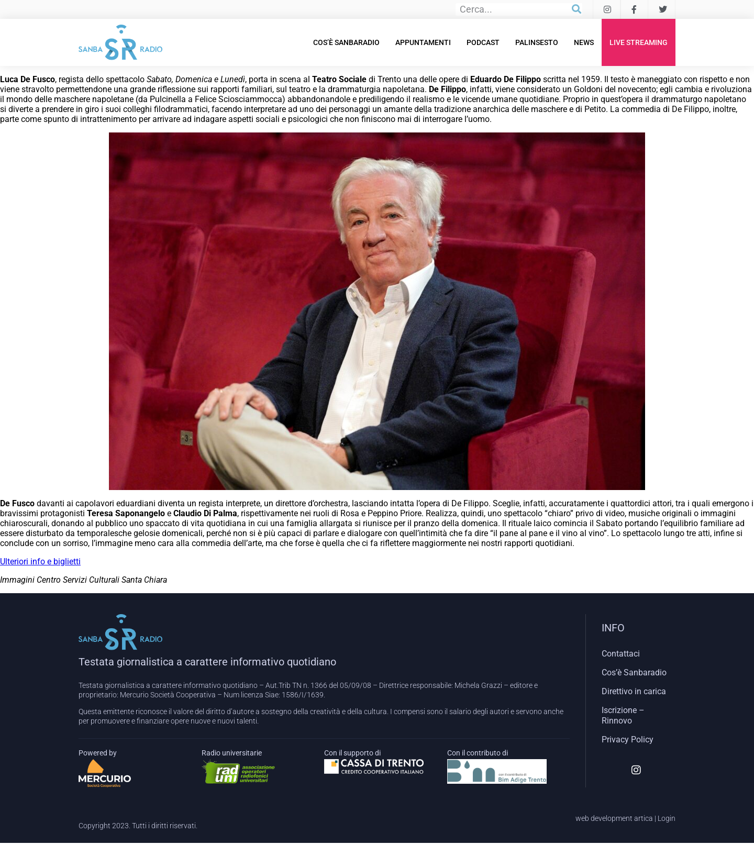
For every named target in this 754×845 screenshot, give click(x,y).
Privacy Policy (627, 739)
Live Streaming (638, 42)
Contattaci (621, 654)
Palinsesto (536, 42)
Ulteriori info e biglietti (40, 561)
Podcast (483, 42)
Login (666, 818)
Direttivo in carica (634, 691)
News (584, 42)
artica (643, 818)
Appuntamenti (423, 42)
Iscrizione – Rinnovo (623, 715)
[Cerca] (576, 9)
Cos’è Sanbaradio (346, 42)
